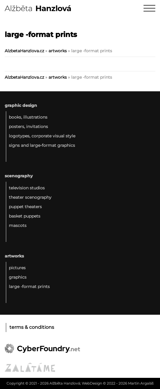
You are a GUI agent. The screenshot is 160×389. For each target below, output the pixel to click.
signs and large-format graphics (42, 145)
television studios (27, 188)
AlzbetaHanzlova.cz (24, 50)
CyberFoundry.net (42, 348)
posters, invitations (28, 126)
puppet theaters (25, 206)
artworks (58, 50)
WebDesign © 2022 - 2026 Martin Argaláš (118, 383)
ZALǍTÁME (30, 367)
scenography (19, 175)
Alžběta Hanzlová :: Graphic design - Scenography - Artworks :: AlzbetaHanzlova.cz (38, 8)
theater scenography (30, 197)
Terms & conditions (31, 327)
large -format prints (29, 286)
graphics (17, 277)
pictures (17, 267)
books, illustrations (28, 117)
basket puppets (24, 216)
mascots (17, 225)
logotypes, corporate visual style (42, 136)
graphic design (21, 105)
